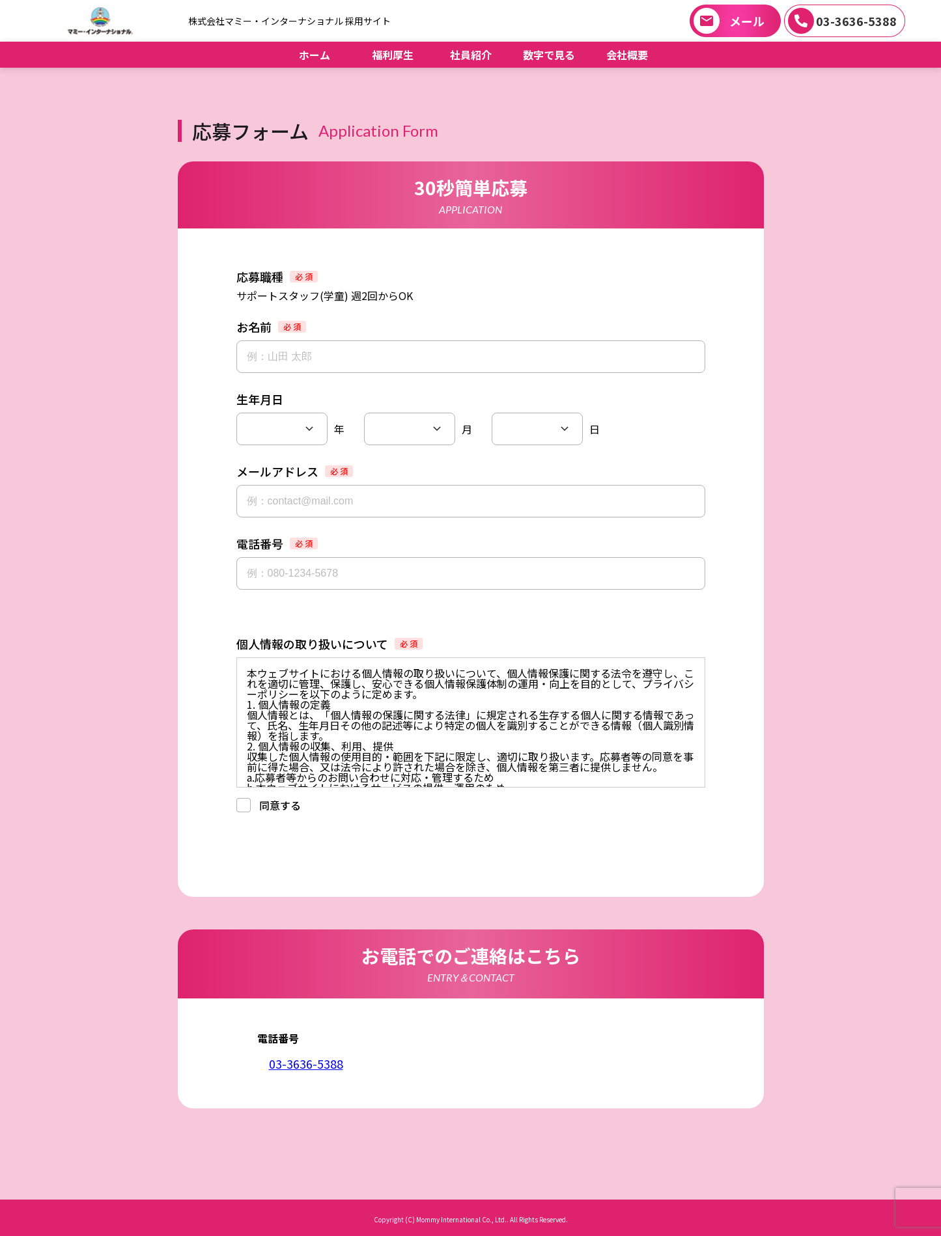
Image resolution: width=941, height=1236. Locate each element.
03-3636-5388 (856, 20)
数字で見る (549, 54)
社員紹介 (471, 54)
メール (747, 20)
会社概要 (627, 54)
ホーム (314, 54)
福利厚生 (393, 54)
